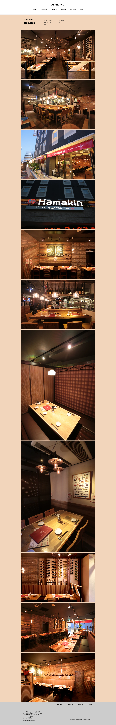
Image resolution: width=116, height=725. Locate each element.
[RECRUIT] (91, 705)
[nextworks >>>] (84, 21)
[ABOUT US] (70, 705)
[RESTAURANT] (26, 16)
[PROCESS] (59, 705)
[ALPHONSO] (58, 4)
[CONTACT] (80, 705)
